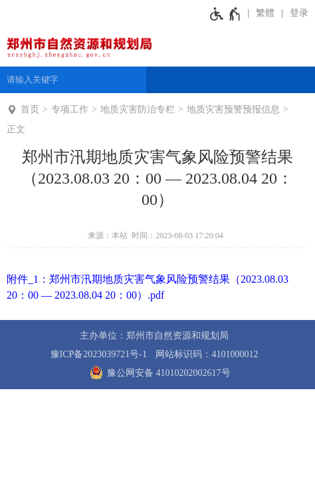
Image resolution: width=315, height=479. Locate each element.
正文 (16, 129)
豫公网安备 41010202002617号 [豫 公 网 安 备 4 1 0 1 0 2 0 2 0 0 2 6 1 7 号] (158, 372)
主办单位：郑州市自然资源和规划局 (154, 336)
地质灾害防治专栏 (137, 109)
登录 (299, 13)
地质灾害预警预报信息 (233, 109)
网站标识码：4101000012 (207, 354)
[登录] (294, 13)
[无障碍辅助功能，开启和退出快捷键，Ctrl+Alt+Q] (226, 13)
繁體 (265, 13)
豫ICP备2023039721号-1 (99, 354)
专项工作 (69, 109)
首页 (30, 109)
